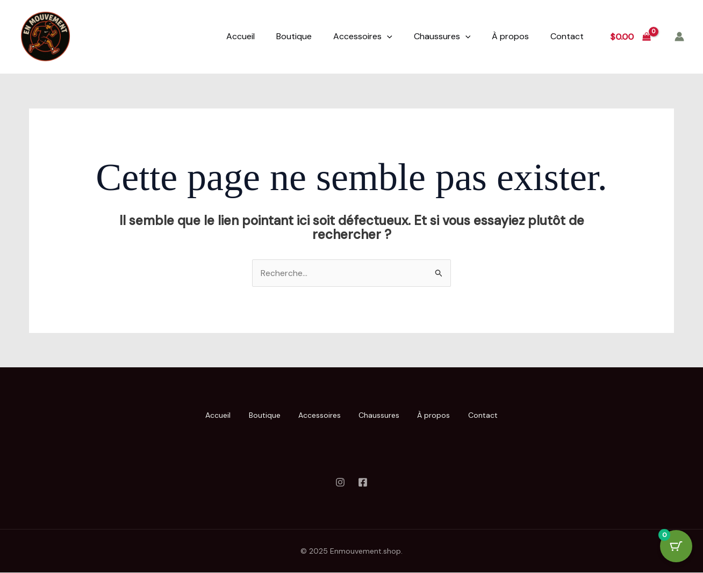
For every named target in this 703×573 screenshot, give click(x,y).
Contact (567, 36)
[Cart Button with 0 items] (676, 546)
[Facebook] (363, 482)
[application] (387, 36)
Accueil (240, 36)
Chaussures (442, 36)
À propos (510, 36)
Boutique (294, 36)
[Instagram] (340, 482)
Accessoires (362, 36)
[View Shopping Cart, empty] (630, 36)
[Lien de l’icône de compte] (679, 36)
